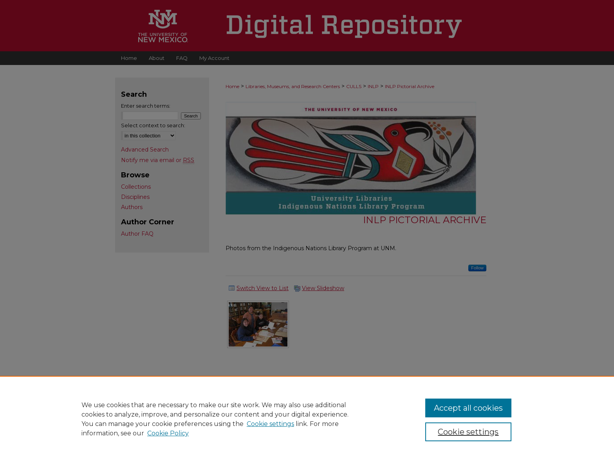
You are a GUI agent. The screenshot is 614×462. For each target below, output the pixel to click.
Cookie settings (270, 424)
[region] (307, 419)
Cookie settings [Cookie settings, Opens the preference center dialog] (468, 432)
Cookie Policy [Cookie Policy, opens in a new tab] (168, 433)
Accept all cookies (468, 408)
